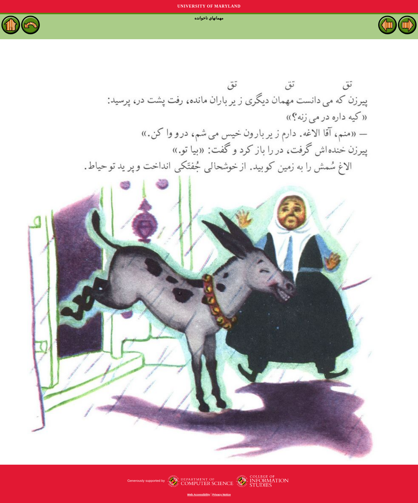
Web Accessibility (198, 494)
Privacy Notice (221, 494)
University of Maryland (209, 6)
